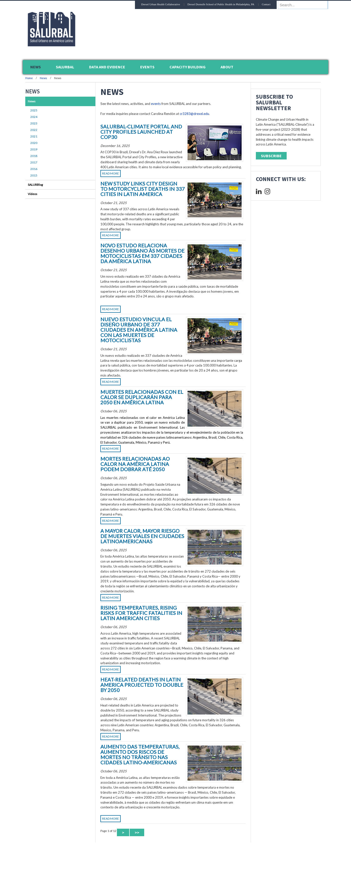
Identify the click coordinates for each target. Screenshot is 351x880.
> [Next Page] (123, 832)
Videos (32, 194)
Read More (110, 173)
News (43, 78)
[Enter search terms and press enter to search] (305, 5)
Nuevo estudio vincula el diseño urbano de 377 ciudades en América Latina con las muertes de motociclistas (138, 329)
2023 (33, 123)
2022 (33, 130)
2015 (33, 175)
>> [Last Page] (137, 832)
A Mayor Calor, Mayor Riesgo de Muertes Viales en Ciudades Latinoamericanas (142, 536)
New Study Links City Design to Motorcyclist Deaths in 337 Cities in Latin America (142, 189)
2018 (33, 156)
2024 (33, 117)
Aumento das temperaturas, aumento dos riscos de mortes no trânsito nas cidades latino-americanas (140, 754)
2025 (33, 110)
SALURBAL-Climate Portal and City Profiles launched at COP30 (141, 131)
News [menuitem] (35, 66)
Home (29, 78)
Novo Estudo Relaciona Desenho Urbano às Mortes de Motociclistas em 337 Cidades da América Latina (142, 253)
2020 (33, 143)
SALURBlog (35, 185)
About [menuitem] (227, 66)
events (156, 104)
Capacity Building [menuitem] (187, 66)
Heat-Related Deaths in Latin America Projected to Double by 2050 (141, 684)
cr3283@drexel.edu (194, 114)
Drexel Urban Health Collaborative (165, 4)
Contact (271, 4)
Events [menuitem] (147, 66)
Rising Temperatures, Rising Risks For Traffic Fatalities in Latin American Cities (141, 613)
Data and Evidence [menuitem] (107, 66)
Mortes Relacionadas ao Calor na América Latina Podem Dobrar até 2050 (135, 464)
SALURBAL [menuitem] (65, 66)
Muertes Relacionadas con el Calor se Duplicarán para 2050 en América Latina (141, 397)
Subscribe (271, 155)
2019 (33, 149)
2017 (33, 162)
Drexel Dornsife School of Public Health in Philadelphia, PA (225, 4)
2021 (33, 136)
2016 (33, 169)
